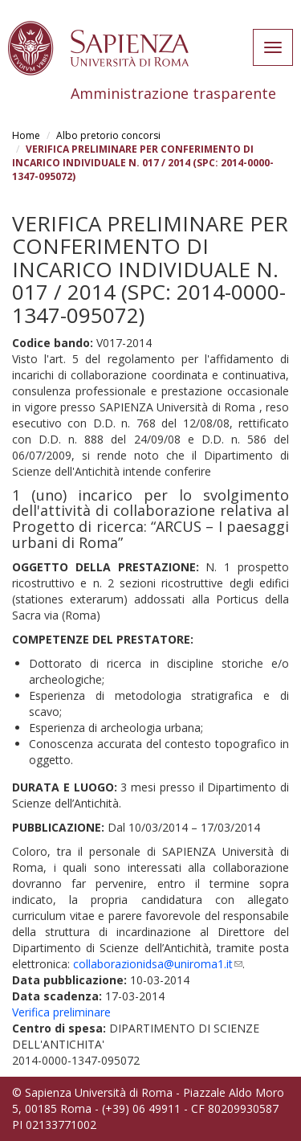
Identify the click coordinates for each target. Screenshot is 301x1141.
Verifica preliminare (61, 1012)
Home (26, 135)
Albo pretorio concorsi (108, 135)
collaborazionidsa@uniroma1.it (157, 963)
